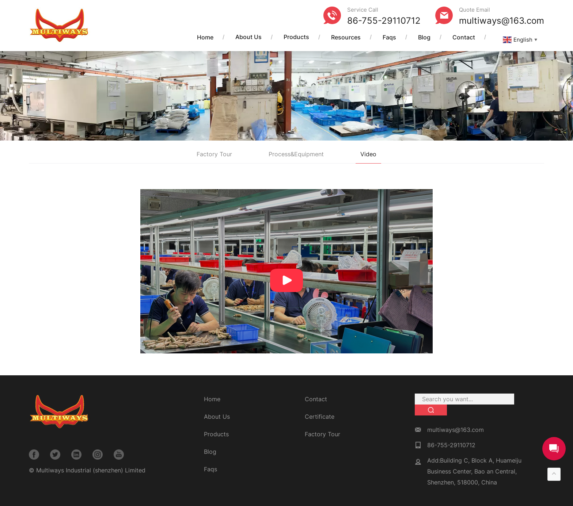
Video (368, 154)
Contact (463, 37)
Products (296, 37)
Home (205, 37)
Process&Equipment (296, 154)
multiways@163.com (501, 20)
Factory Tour (214, 154)
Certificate (319, 416)
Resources (346, 37)
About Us (248, 37)
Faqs (389, 37)
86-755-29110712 (384, 20)
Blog (424, 37)
